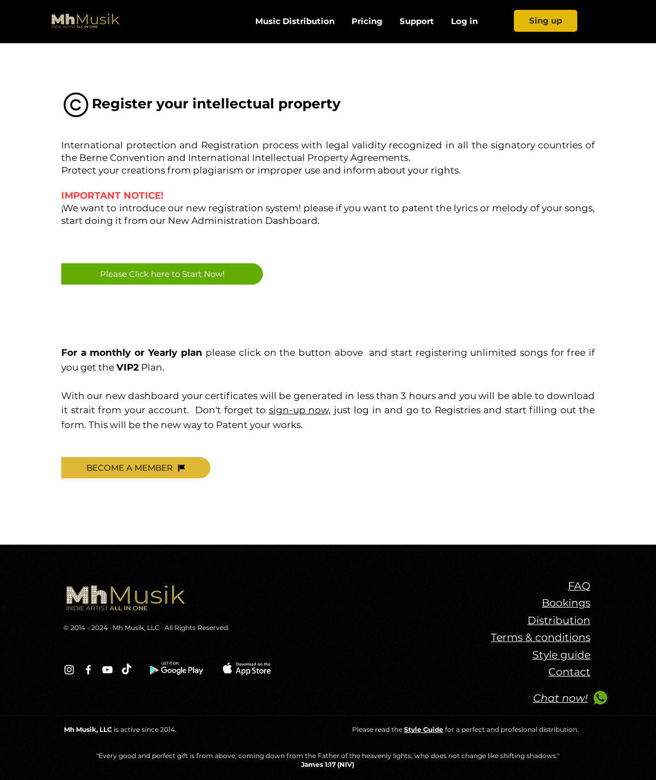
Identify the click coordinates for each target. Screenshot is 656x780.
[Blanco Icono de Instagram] (69, 669)
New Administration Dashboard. (244, 220)
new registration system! (243, 208)
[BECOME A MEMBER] (135, 467)
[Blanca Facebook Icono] (88, 669)
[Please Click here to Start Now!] (162, 274)
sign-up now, (300, 410)
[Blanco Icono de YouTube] (107, 669)
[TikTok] (126, 669)
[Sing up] (545, 21)
